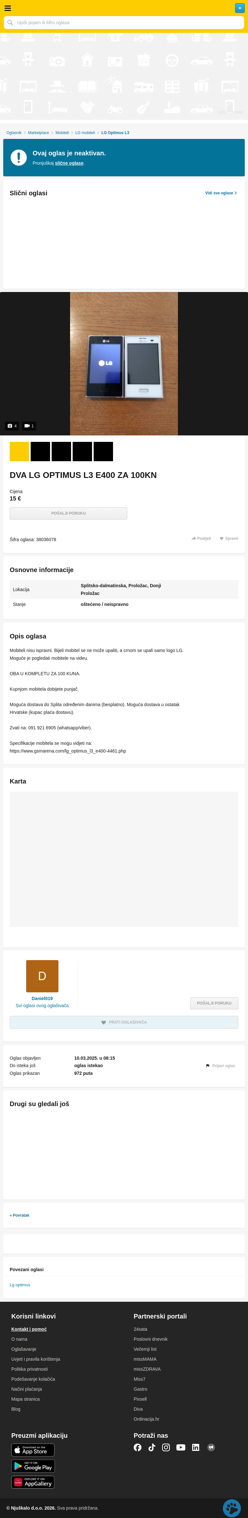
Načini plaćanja (26, 1389)
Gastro (140, 1389)
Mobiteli (62, 133)
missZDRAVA (147, 1369)
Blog (15, 1409)
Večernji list (145, 1349)
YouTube (180, 1447)
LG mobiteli (85, 133)
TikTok (152, 1447)
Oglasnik (14, 133)
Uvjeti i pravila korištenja (35, 1359)
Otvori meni (8, 8)
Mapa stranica (25, 1399)
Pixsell (140, 1399)
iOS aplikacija (33, 1450)
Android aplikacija (33, 1466)
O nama (19, 1339)
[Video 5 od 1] (103, 451)
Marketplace (38, 133)
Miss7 (140, 1379)
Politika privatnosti (29, 1369)
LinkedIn (196, 1447)
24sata (140, 1329)
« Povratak (19, 1215)
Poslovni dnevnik (151, 1339)
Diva (138, 1409)
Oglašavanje (23, 1349)
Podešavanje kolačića (33, 1379)
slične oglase (69, 163)
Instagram (166, 1447)
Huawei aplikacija (33, 1482)
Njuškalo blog (211, 1447)
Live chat (232, 1508)
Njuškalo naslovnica (124, 8)
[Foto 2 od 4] (40, 451)
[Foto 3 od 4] (61, 451)
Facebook (137, 1447)
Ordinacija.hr (146, 1419)
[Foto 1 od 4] (19, 451)
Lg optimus (20, 1284)
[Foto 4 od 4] (82, 451)
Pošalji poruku (68, 513)
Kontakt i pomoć (29, 1329)
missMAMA (145, 1359)
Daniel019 (42, 998)
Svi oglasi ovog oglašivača (42, 1005)
